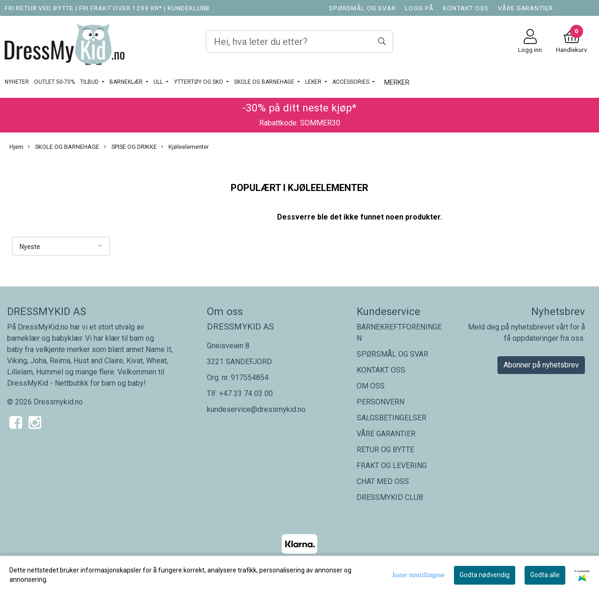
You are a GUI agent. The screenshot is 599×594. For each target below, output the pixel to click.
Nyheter (17, 82)
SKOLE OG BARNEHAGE (265, 82)
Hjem (16, 146)
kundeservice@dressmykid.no (256, 409)
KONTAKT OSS (465, 8)
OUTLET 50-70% (54, 82)
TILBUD (90, 82)
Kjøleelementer (185, 147)
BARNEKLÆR (127, 82)
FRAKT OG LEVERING (392, 465)
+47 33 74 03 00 (246, 393)
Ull (158, 82)
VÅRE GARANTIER (525, 8)
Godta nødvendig (485, 575)
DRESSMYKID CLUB (390, 497)
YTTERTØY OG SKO (199, 82)
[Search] (299, 41)
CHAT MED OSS (383, 481)
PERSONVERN (380, 401)
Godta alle (545, 575)
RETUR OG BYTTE (385, 449)
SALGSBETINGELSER (391, 417)
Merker (396, 82)
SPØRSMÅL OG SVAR (362, 8)
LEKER (314, 82)
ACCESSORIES (351, 82)
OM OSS (371, 385)
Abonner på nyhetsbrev (541, 364)
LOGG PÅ (419, 8)
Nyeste (30, 246)
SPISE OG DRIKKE (130, 147)
